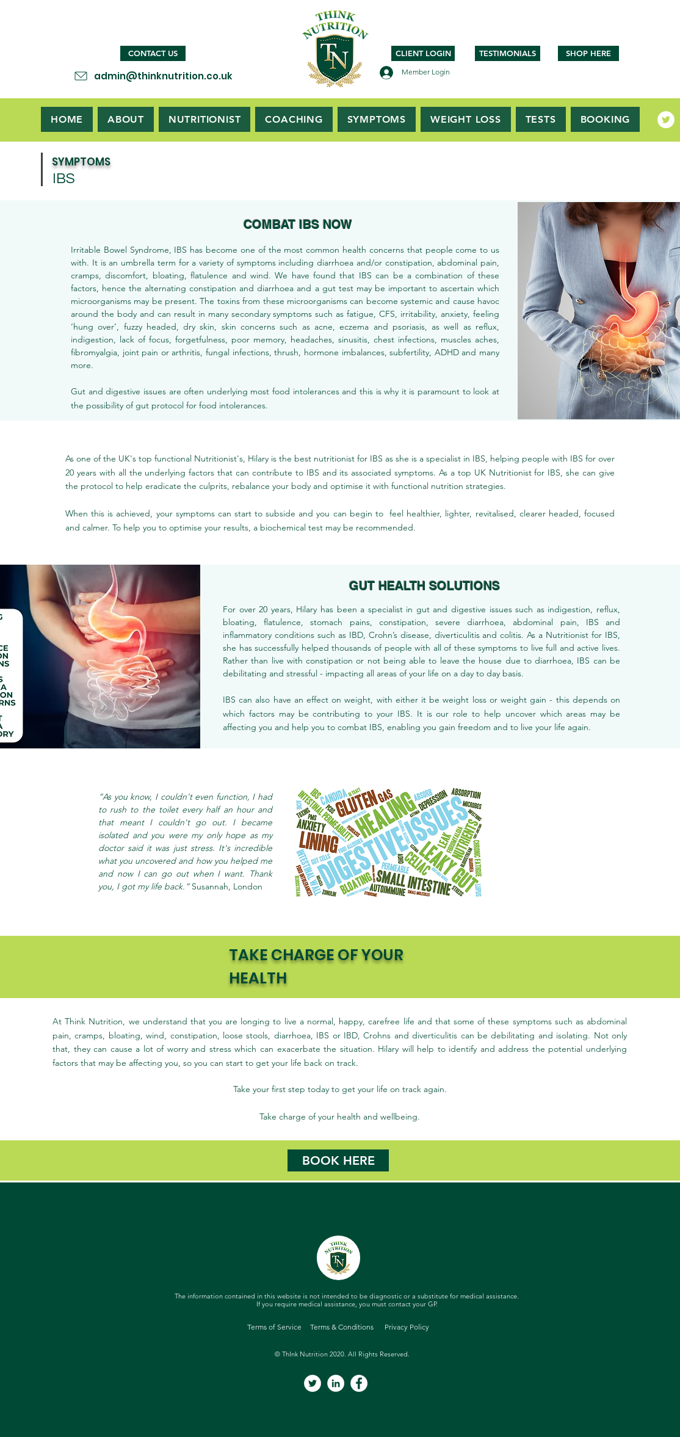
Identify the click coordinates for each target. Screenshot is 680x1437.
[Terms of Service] (274, 1327)
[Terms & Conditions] (341, 1327)
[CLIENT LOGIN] (423, 53)
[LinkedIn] (335, 1383)
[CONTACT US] (153, 53)
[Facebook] (358, 1383)
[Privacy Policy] (407, 1327)
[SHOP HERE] (588, 53)
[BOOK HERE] (338, 1160)
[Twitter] (666, 119)
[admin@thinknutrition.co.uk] (153, 76)
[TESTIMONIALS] (507, 53)
